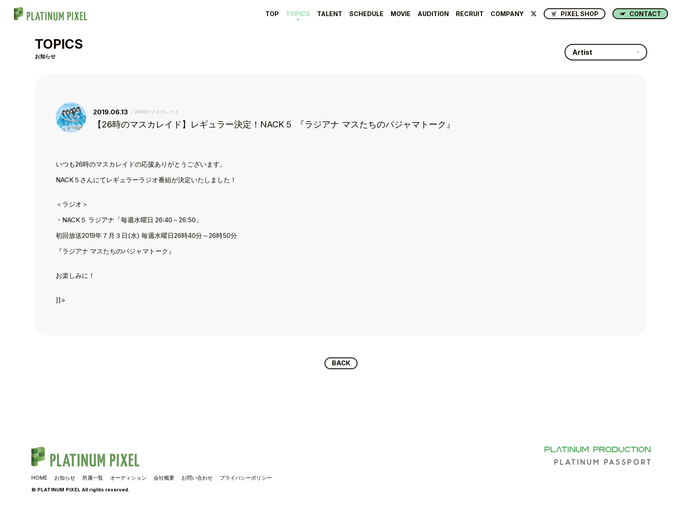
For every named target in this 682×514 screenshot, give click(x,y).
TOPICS (298, 14)
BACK (341, 363)
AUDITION (433, 14)
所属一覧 (92, 478)
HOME (39, 478)
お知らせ (64, 478)
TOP (272, 14)
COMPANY (507, 14)
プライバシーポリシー (246, 478)
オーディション (128, 478)
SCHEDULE (366, 14)
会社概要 (164, 478)
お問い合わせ (197, 478)
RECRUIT (470, 14)
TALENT (329, 14)
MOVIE (401, 14)
